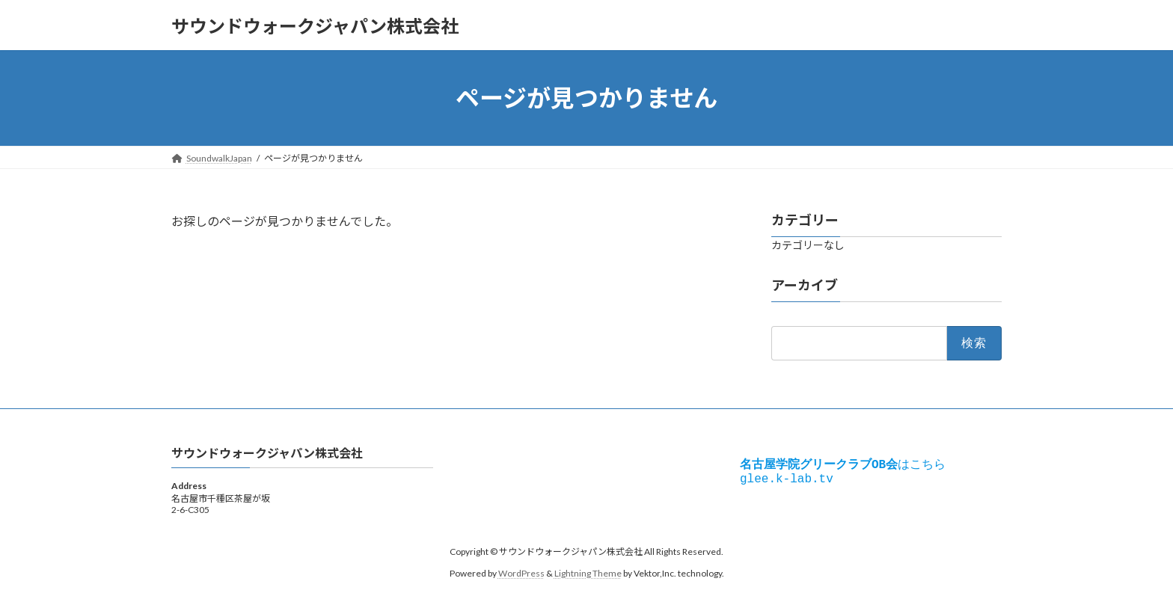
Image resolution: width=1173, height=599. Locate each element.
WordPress (521, 573)
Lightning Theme (588, 573)
